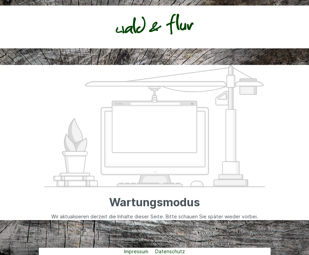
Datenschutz (170, 251)
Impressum (137, 251)
